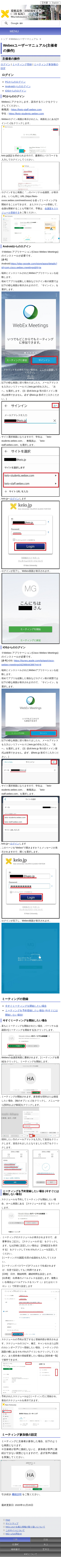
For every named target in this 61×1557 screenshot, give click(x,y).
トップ (4, 39)
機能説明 (17, 1494)
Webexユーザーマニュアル (25, 39)
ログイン (5, 64)
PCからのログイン (15, 81)
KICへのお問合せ (14, 1534)
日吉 (45, 1539)
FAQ (8, 1520)
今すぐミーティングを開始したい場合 (26, 1006)
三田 (15, 1539)
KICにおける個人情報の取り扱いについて (25, 1527)
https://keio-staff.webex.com (26, 109)
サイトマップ (12, 1523)
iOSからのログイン (15, 90)
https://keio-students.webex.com (26, 113)
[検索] (34, 23)
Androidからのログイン (18, 86)
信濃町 (15, 1544)
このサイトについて (15, 1530)
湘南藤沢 (15, 1549)
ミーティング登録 (22, 64)
